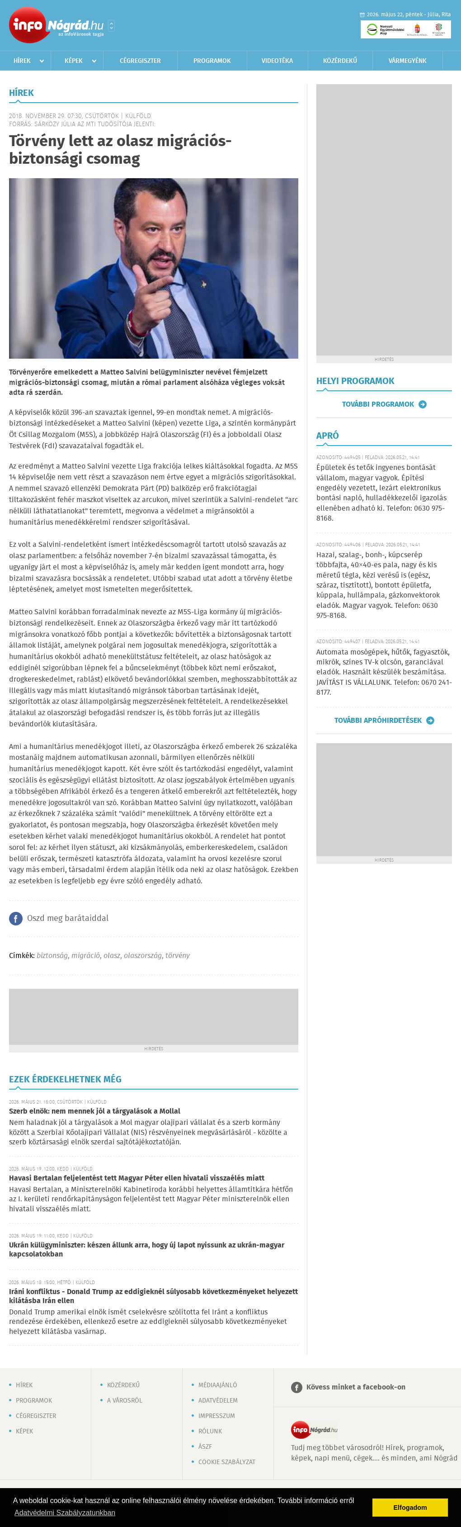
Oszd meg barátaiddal (67, 918)
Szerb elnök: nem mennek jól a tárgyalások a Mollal (94, 1111)
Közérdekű (340, 61)
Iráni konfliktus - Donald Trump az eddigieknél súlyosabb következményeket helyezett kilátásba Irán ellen (153, 1296)
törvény (177, 956)
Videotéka (277, 61)
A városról (124, 1401)
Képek (74, 61)
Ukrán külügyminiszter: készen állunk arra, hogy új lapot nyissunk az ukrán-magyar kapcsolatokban (146, 1250)
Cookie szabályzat (226, 1462)
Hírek (22, 61)
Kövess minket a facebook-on (355, 1387)
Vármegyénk (408, 61)
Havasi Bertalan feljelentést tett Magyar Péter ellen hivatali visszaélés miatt (136, 1178)
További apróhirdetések (378, 720)
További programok (378, 404)
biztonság (52, 956)
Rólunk (210, 1432)
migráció (85, 956)
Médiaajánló (217, 1385)
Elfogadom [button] (410, 1507)
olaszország (143, 956)
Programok (212, 61)
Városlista (111, 26)
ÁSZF (205, 1447)
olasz (111, 956)
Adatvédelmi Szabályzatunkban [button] (64, 1513)
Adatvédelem (218, 1401)
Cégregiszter (140, 61)
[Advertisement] (153, 1016)
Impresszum (216, 1416)
